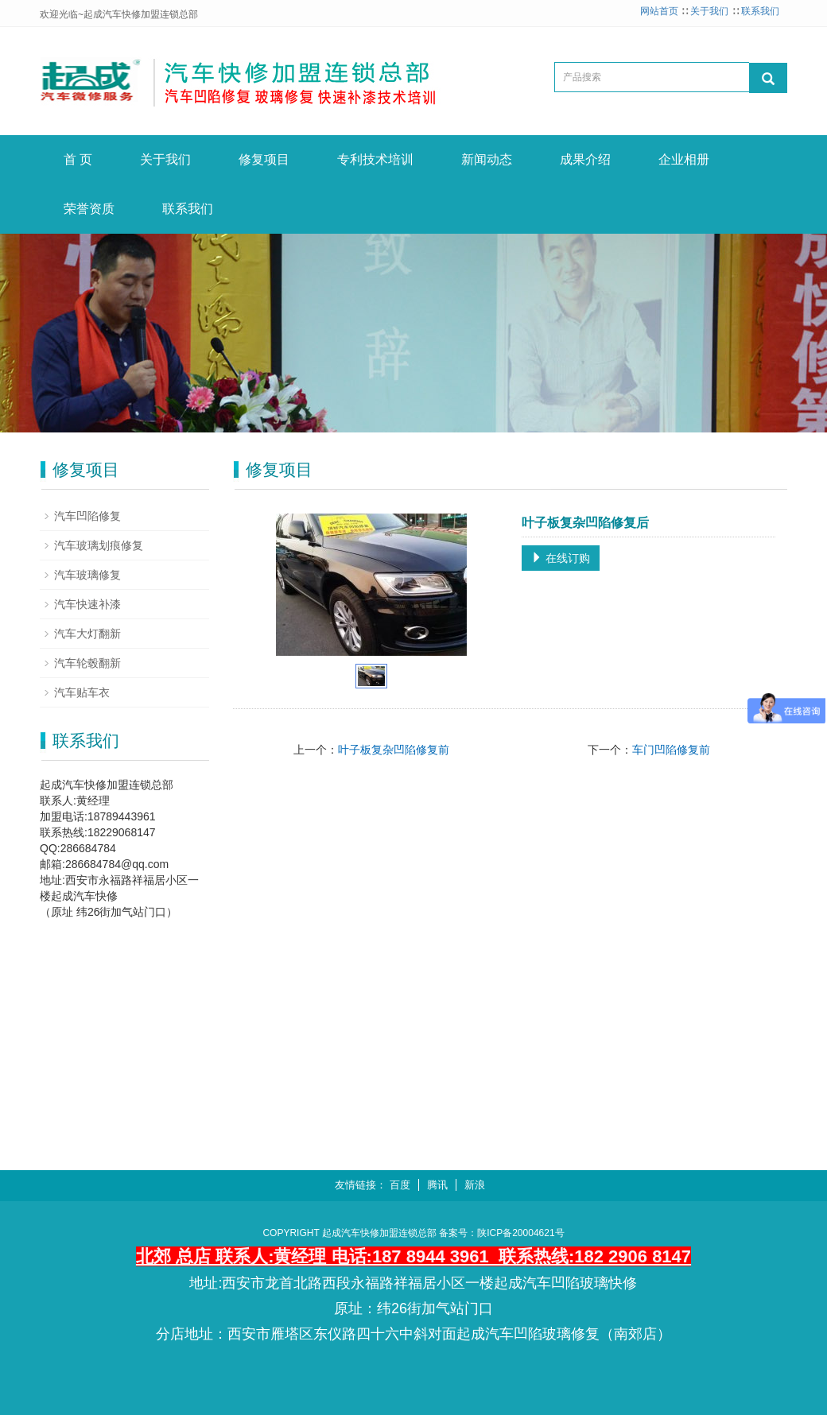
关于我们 (709, 11)
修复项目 (264, 159)
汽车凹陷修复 (87, 516)
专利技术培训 (375, 159)
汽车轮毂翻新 (87, 663)
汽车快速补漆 (87, 604)
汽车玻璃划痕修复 (98, 545)
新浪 (474, 1185)
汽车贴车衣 (82, 692)
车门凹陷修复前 (671, 749)
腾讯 (437, 1185)
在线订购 (560, 558)
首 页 (78, 159)
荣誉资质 (89, 208)
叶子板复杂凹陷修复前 (393, 749)
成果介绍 (585, 159)
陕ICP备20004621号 (520, 1233)
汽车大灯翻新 (87, 633)
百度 (400, 1185)
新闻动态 (486, 159)
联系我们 (760, 11)
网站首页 (659, 11)
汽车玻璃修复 (87, 574)
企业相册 (683, 159)
